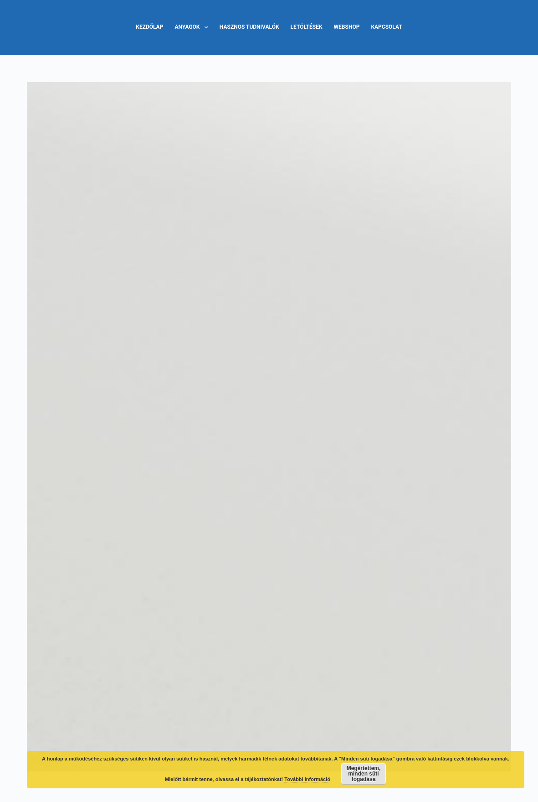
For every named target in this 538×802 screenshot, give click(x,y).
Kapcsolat (386, 27)
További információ (307, 779)
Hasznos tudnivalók (249, 27)
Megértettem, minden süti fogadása (364, 773)
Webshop (347, 27)
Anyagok (192, 27)
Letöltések (307, 27)
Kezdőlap (149, 27)
